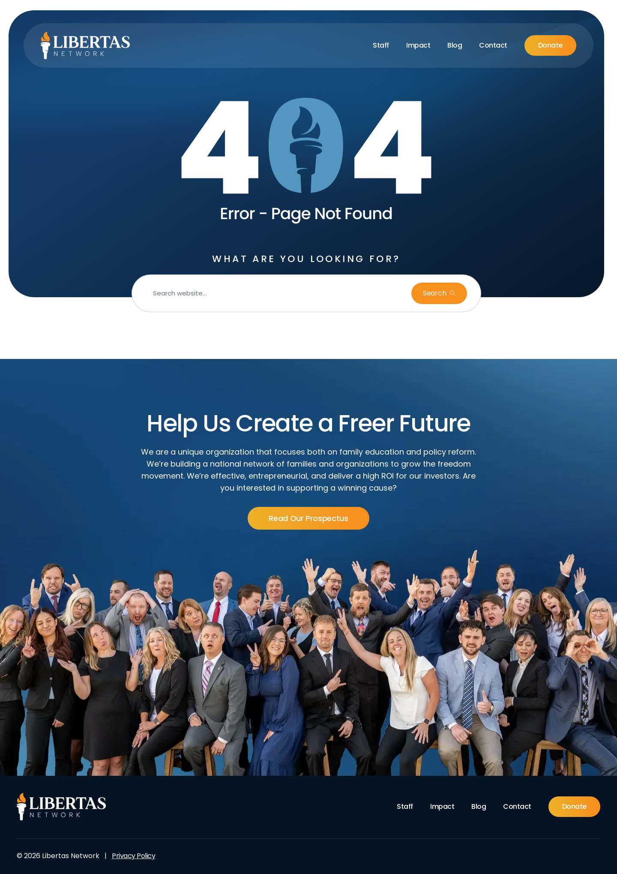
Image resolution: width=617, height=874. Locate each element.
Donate (550, 45)
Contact (493, 45)
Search (434, 293)
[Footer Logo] (61, 806)
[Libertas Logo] (85, 45)
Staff (381, 45)
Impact (418, 45)
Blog (454, 45)
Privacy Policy (133, 856)
